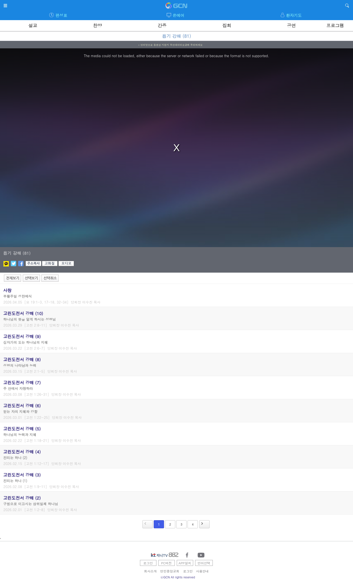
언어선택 (204, 563)
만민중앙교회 (169, 571)
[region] (176, 147)
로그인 (148, 563)
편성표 (61, 15)
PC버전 (166, 563)
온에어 (178, 15)
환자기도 (294, 15)
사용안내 (202, 571)
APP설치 (184, 563)
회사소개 (150, 571)
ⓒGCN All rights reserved (178, 577)
